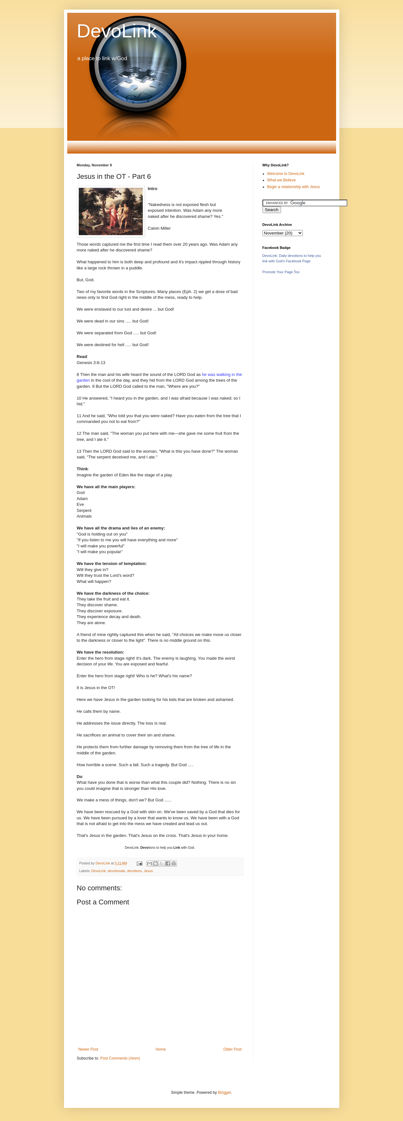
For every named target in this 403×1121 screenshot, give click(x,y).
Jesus (148, 871)
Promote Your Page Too (281, 272)
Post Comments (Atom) (120, 1058)
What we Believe (281, 180)
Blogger (224, 1092)
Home (161, 1049)
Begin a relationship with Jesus (293, 187)
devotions (134, 871)
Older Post (232, 1049)
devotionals (116, 871)
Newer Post (88, 1049)
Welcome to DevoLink (286, 173)
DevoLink (117, 31)
